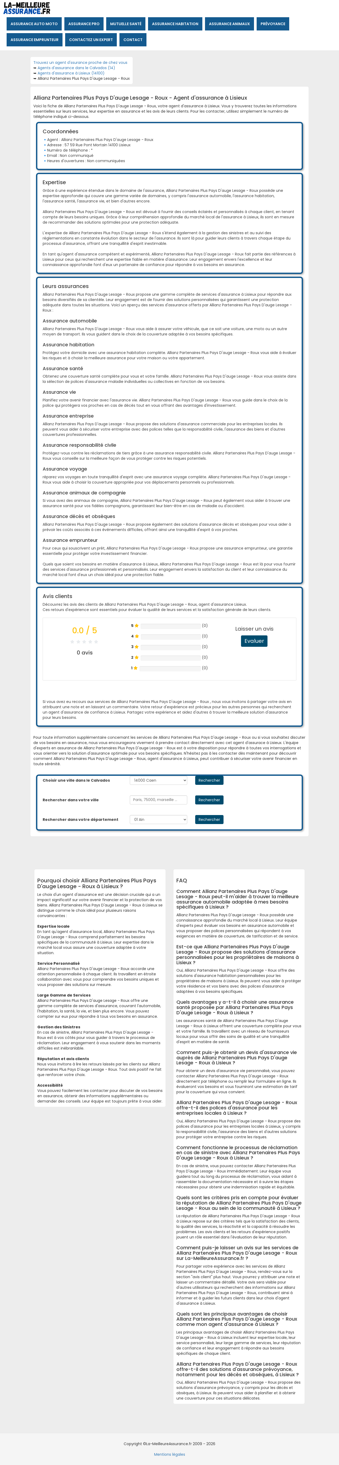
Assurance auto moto (34, 23)
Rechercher (209, 780)
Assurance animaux (229, 23)
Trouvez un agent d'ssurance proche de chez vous (80, 62)
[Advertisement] (165, 851)
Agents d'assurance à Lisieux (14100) (71, 73)
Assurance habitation (175, 23)
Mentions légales (169, 1454)
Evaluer (254, 641)
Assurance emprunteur (35, 39)
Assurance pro (84, 23)
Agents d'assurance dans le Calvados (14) (76, 67)
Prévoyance (273, 23)
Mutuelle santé (125, 23)
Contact (132, 39)
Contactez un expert (91, 39)
